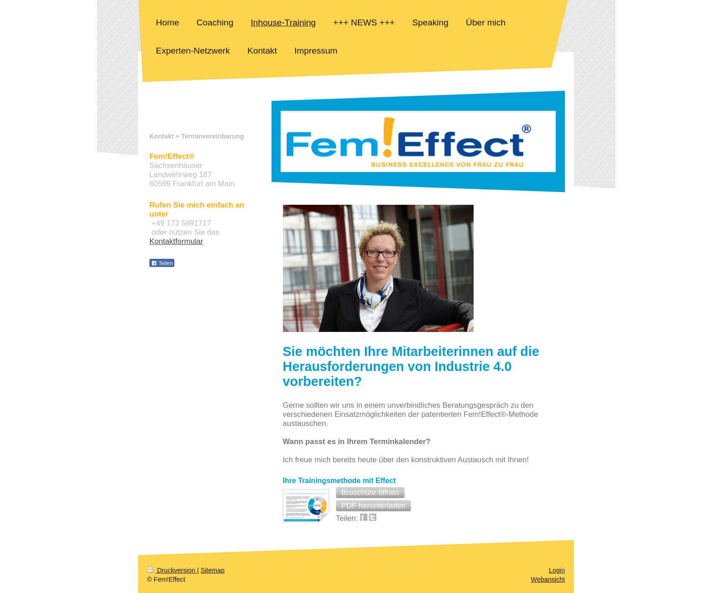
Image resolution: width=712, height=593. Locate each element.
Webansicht (548, 579)
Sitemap (213, 570)
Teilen (162, 263)
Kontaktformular (176, 241)
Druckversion (172, 570)
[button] (370, 492)
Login (557, 570)
